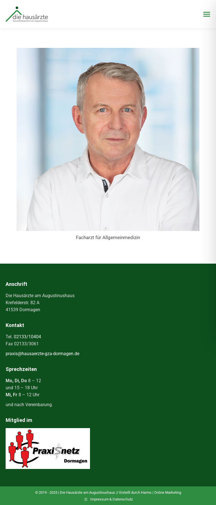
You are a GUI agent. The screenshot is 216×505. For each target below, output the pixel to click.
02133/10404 (27, 336)
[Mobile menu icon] (206, 14)
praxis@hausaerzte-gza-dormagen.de (42, 353)
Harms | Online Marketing (161, 492)
